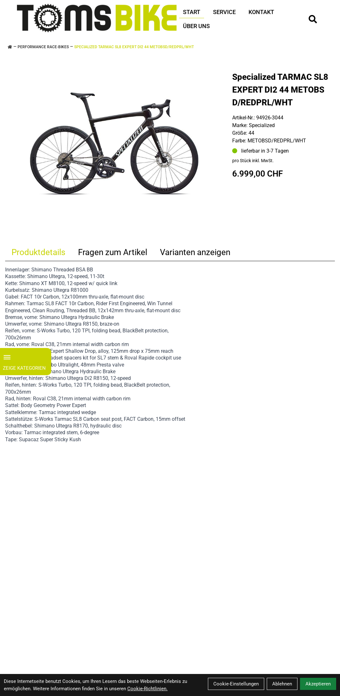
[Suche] (312, 19)
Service (224, 12)
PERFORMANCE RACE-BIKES (43, 47)
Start (191, 12)
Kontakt (261, 12)
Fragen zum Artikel (112, 252)
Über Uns (196, 26)
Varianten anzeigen (195, 252)
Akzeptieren (318, 684)
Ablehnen (282, 684)
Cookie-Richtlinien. (147, 689)
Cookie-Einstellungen (236, 684)
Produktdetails (38, 252)
